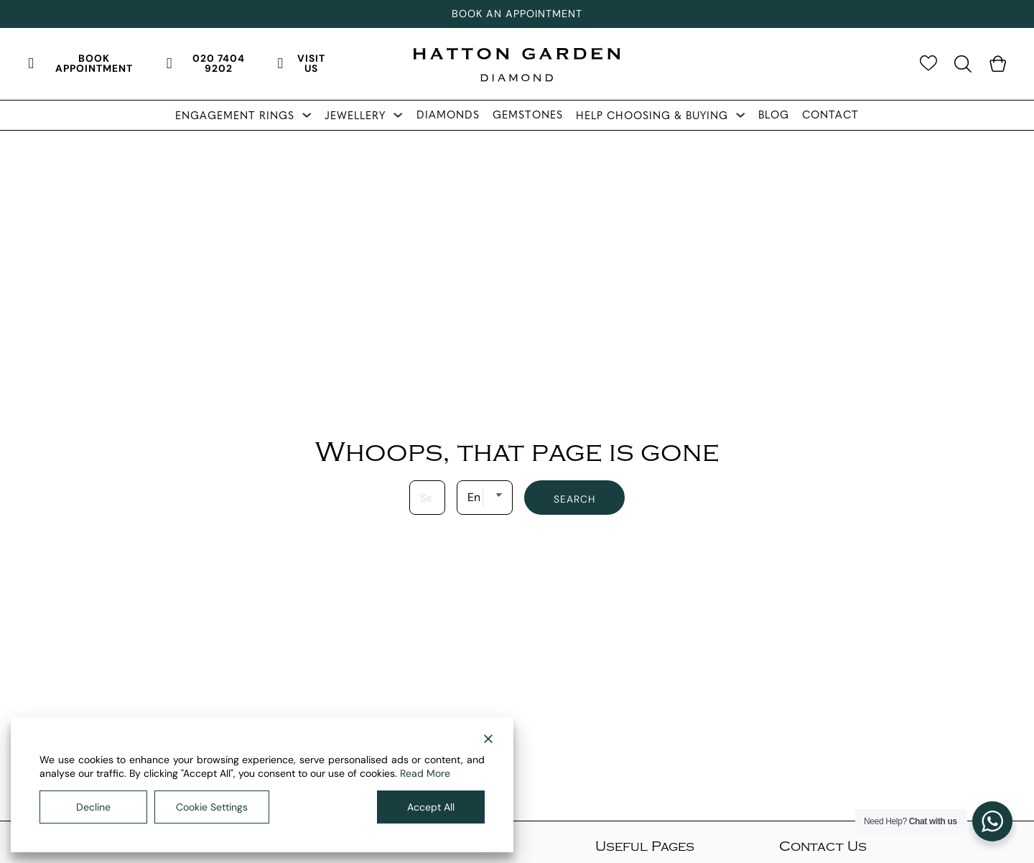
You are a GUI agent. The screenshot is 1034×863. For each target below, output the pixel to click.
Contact (830, 114)
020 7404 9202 (206, 63)
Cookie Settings (212, 807)
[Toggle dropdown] (307, 115)
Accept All (431, 807)
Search (574, 499)
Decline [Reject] (93, 807)
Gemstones (528, 114)
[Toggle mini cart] (997, 64)
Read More (425, 773)
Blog (773, 114)
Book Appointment (80, 63)
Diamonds (448, 114)
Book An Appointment (517, 13)
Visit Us (302, 63)
